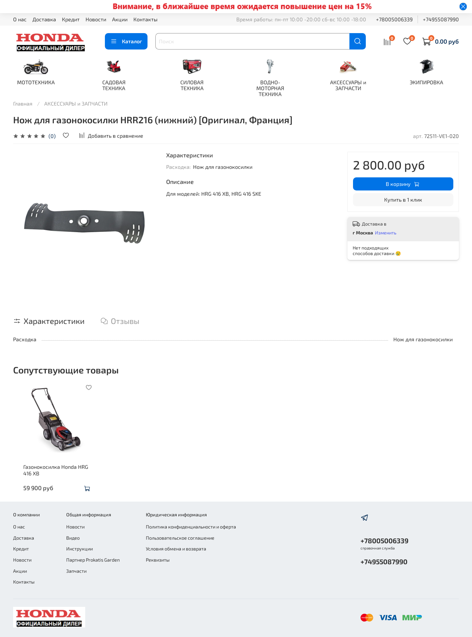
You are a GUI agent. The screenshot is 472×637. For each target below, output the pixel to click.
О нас (20, 19)
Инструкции (79, 549)
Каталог (126, 41)
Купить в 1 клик (403, 200)
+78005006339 (394, 19)
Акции (120, 19)
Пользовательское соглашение (180, 538)
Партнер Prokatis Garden (93, 560)
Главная (22, 104)
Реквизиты (157, 560)
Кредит (71, 19)
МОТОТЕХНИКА (36, 83)
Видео (73, 538)
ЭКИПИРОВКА (435, 83)
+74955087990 (441, 19)
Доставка (44, 19)
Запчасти (76, 571)
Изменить (385, 233)
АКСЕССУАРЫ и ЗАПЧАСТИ (356, 86)
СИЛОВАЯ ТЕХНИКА (196, 86)
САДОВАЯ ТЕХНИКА (116, 86)
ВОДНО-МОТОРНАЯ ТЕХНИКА (276, 89)
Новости (96, 19)
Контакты (145, 19)
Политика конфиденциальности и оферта (191, 527)
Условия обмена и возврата (176, 549)
